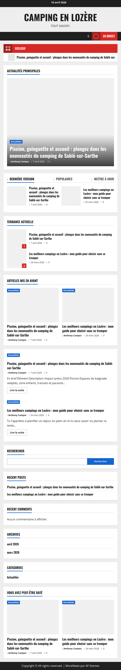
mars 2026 (13, 552)
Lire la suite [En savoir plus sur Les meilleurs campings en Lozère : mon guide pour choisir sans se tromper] (18, 433)
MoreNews (73, 666)
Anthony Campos (20, 161)
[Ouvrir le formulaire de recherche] (88, 36)
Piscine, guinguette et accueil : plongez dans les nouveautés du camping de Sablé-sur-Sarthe (16, 196)
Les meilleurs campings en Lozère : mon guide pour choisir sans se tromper (71, 196)
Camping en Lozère (60, 17)
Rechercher (15, 451)
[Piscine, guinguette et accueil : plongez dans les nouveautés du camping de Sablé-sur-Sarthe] (60, 122)
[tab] (20, 180)
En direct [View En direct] (103, 36)
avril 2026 (13, 544)
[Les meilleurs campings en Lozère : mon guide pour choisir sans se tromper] (88, 305)
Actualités (16, 141)
